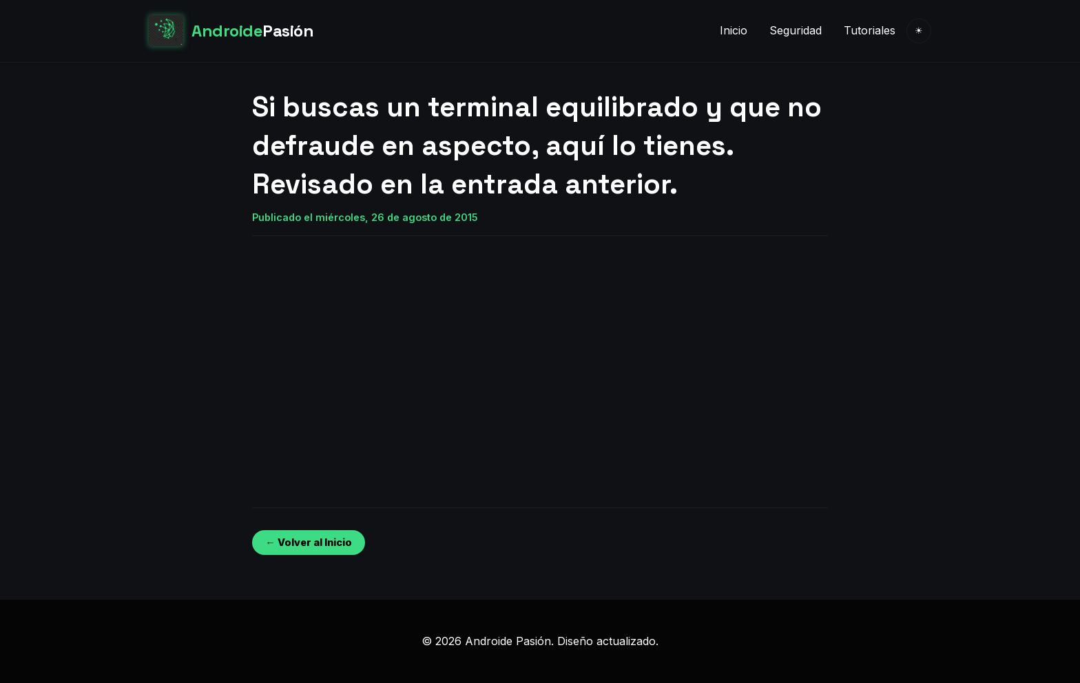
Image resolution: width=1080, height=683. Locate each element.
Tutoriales (869, 30)
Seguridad (795, 30)
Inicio (733, 30)
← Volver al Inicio (308, 542)
